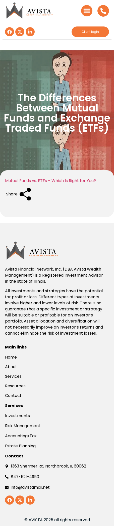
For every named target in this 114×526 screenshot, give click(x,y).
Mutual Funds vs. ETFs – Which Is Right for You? (50, 181)
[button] (86, 10)
